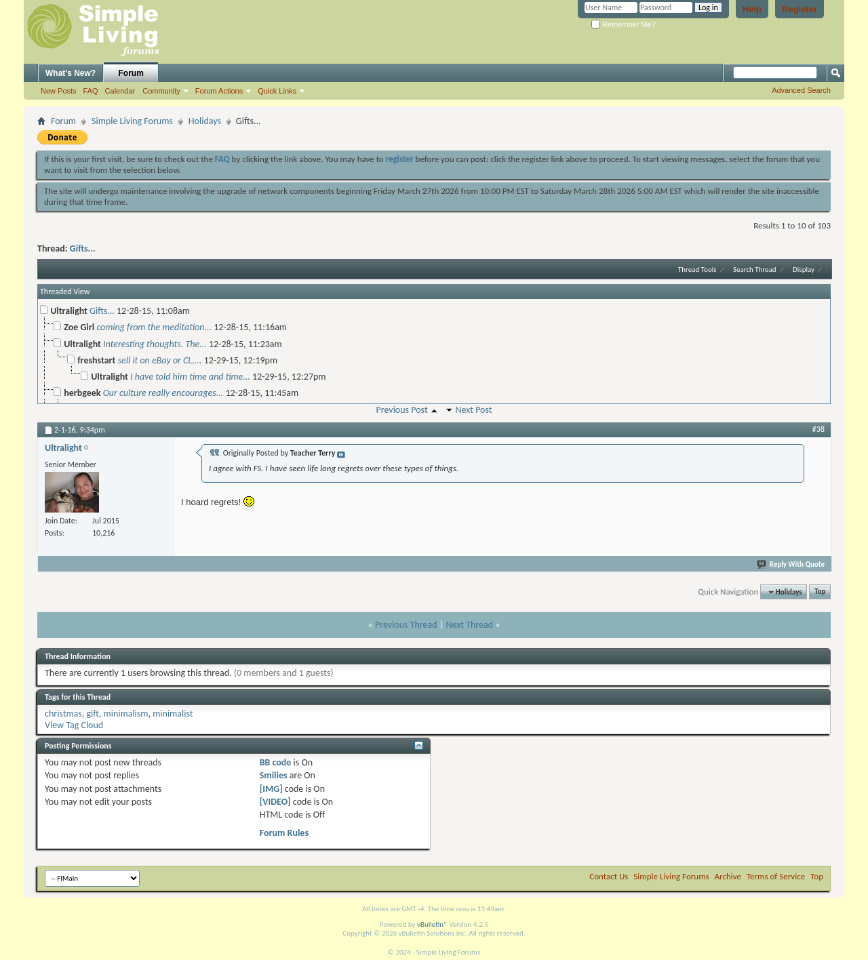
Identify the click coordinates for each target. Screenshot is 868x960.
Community (161, 91)
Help (752, 9)
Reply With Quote (791, 564)
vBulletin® (432, 924)
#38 (818, 429)
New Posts (59, 91)
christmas (63, 713)
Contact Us (608, 876)
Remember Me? (623, 24)
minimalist (173, 713)
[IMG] (271, 789)
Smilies (274, 775)
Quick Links (277, 91)
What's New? (70, 73)
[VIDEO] (275, 801)
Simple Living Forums (132, 121)
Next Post (473, 410)
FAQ (90, 91)
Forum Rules (284, 833)
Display (803, 269)
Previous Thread (406, 625)
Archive (728, 876)
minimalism (126, 713)
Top (819, 592)
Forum (131, 73)
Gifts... (83, 248)
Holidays (205, 121)
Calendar (120, 91)
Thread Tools (697, 269)
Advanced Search (801, 90)
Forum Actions (219, 91)
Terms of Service (776, 876)
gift (92, 713)
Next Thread (469, 625)
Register (799, 9)
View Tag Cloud (74, 725)
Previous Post (401, 410)
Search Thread (754, 269)
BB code (276, 762)
